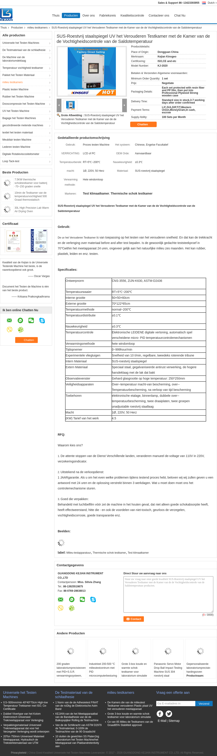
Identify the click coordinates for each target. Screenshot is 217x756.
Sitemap (173, 720)
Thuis (55, 15)
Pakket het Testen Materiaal (18, 75)
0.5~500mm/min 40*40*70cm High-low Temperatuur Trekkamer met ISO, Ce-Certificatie (25, 706)
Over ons (88, 15)
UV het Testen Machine (15, 111)
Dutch (212, 2)
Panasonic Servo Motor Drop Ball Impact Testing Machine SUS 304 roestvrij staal (168, 669)
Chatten (145, 124)
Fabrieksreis (107, 15)
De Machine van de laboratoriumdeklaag (14, 59)
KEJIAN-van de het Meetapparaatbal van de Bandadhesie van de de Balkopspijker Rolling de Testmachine (77, 717)
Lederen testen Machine (16, 146)
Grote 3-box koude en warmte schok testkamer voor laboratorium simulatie (134, 669)
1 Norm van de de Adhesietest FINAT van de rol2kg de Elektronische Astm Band (76, 706)
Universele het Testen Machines (20, 42)
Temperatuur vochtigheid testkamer (22, 67)
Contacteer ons (159, 15)
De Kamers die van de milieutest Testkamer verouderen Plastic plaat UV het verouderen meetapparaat (129, 706)
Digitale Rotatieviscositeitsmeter (20, 154)
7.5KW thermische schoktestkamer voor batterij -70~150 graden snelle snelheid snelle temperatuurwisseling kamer (31, 186)
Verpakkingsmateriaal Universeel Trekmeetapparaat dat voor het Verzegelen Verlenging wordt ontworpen (26, 728)
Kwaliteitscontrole (132, 15)
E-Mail (162, 720)
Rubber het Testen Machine (18, 96)
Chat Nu (179, 15)
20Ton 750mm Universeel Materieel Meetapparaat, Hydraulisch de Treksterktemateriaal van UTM (23, 739)
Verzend (204, 703)
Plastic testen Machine (15, 89)
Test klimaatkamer (138, 552)
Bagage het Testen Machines (19, 118)
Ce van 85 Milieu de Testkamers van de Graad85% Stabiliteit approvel (130, 723)
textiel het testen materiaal (17, 132)
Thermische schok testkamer (109, 552)
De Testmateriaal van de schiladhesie (24, 50)
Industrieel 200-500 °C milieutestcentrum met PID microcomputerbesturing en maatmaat (103, 671)
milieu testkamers (37, 27)
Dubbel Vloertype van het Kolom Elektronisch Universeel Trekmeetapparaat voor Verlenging (23, 717)
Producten (71, 15)
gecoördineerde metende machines (22, 125)
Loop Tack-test (10, 161)
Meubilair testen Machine (16, 139)
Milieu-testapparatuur (78, 552)
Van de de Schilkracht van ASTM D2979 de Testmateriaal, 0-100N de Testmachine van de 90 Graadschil (78, 728)
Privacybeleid (18, 752)
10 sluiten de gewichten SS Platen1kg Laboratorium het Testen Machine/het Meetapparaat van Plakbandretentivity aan (77, 741)
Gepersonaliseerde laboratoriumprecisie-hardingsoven (198, 667)
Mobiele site (164, 726)
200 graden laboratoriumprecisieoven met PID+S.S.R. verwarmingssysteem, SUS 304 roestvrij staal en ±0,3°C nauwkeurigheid (71, 675)
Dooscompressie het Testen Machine (23, 103)
